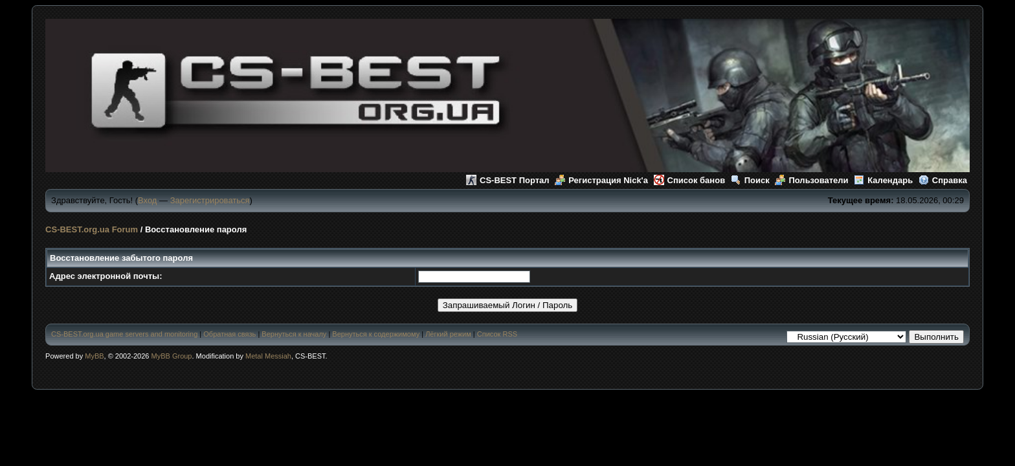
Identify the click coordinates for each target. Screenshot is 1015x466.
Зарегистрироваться (210, 200)
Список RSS (497, 334)
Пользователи (811, 180)
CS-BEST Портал (508, 180)
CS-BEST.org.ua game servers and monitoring (124, 334)
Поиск (750, 180)
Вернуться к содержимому (375, 334)
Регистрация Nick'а (601, 180)
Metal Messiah (268, 356)
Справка (943, 180)
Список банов (690, 180)
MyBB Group (171, 356)
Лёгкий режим (448, 334)
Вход (147, 200)
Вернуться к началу (294, 334)
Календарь (883, 180)
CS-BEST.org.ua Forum (91, 229)
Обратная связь (229, 334)
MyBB (94, 356)
